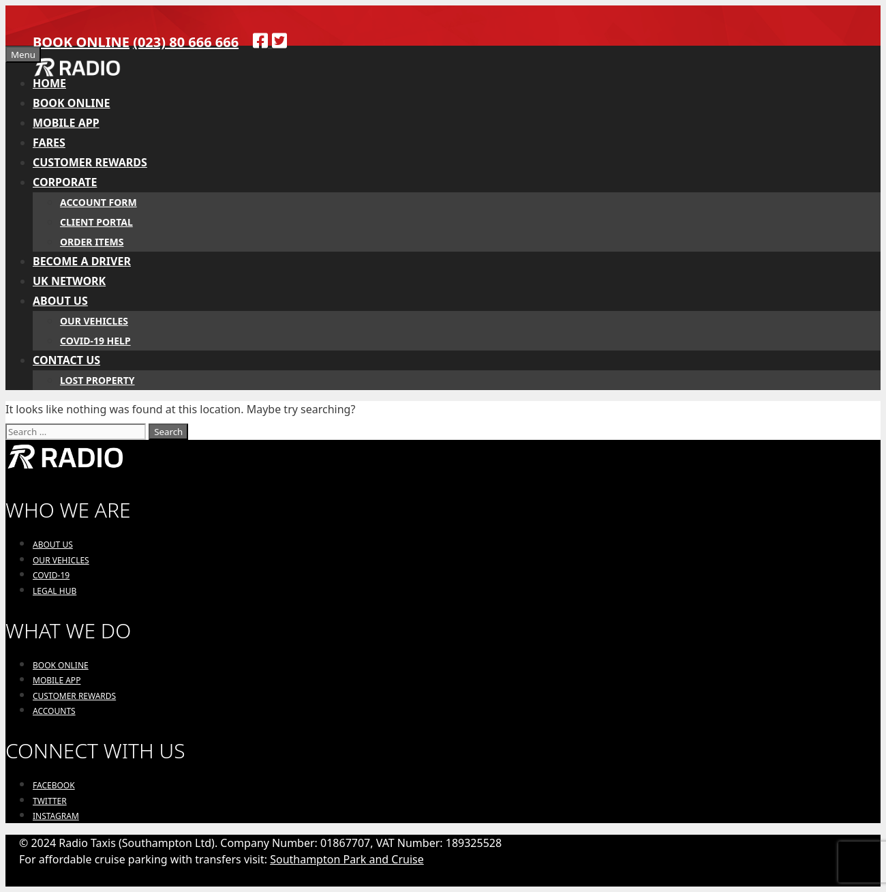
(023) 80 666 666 (186, 42)
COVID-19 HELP (95, 340)
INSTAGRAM (56, 816)
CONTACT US (66, 360)
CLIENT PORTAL (96, 221)
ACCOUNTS (54, 711)
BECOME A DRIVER (82, 261)
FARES (49, 142)
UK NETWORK (69, 280)
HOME (49, 83)
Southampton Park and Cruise (347, 859)
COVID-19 (51, 575)
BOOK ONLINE (81, 42)
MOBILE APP (66, 122)
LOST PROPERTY (97, 380)
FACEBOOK (54, 785)
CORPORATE (65, 182)
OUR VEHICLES (94, 320)
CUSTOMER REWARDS (90, 162)
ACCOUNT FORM (98, 202)
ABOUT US (60, 300)
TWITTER (50, 801)
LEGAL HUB (54, 591)
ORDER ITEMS (91, 241)
